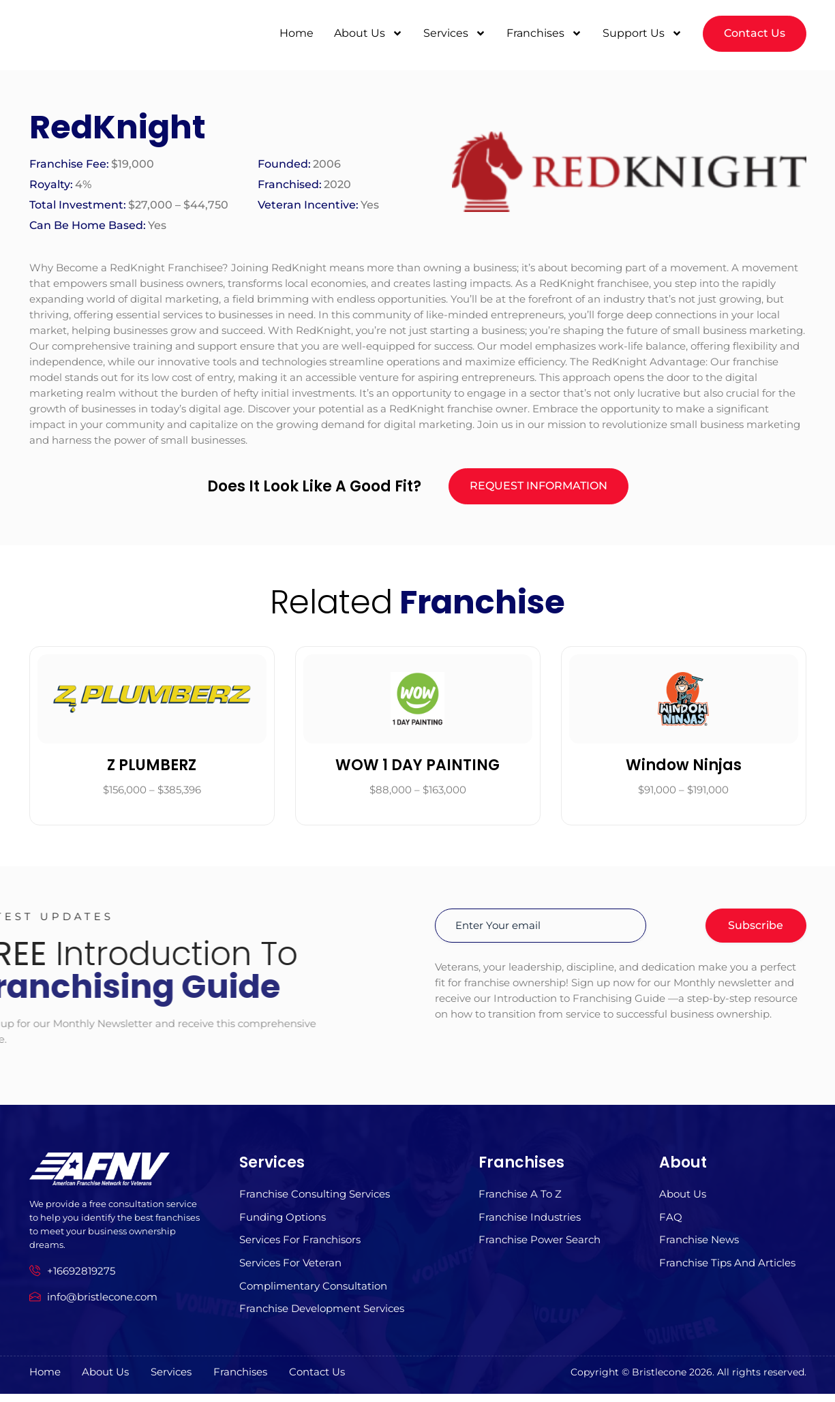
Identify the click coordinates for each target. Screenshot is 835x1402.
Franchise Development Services (321, 1317)
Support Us (642, 32)
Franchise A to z (520, 1197)
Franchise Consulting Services (314, 1197)
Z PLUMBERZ (151, 767)
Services (454, 32)
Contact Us (339, 1380)
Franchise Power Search (540, 1245)
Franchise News (699, 1245)
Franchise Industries (530, 1221)
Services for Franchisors (300, 1245)
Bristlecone (659, 1380)
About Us (368, 32)
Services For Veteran (290, 1269)
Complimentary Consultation (313, 1293)
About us (682, 1197)
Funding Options (282, 1221)
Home (296, 31)
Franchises (544, 32)
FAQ (670, 1221)
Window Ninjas (684, 767)
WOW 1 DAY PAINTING (417, 767)
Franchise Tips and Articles (727, 1269)
